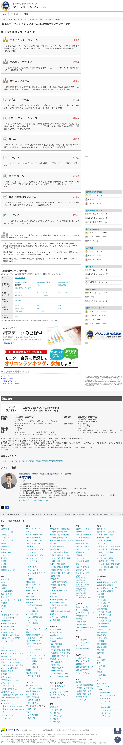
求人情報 (86, 730)
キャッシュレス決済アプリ (11, 629)
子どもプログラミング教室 (60, 677)
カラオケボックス (82, 697)
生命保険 (4, 558)
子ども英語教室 (56, 629)
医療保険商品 (102, 609)
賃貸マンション (7, 677)
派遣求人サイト (82, 570)
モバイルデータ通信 (105, 535)
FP (52, 644)
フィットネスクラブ (57, 686)
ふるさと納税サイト (34, 567)
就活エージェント (82, 529)
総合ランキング (20, 278)
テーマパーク (81, 700)
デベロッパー (19, 292)
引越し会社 (30, 582)
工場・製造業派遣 (82, 567)
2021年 (24, 461)
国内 (29, 709)
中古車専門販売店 (35, 605)
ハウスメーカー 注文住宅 (10, 698)
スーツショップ (56, 716)
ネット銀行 (5, 597)
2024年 (3, 461)
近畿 (59, 308)
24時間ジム (54, 689)
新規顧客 (18, 300)
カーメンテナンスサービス (36, 629)
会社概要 (24, 730)
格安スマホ (111, 541)
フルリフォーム (8, 378)
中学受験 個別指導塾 (58, 585)
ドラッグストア (56, 710)
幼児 (53, 632)
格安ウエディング (82, 661)
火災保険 (4, 549)
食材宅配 (29, 546)
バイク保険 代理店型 (105, 591)
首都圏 (5, 665)
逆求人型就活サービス (84, 535)
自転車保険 (5, 546)
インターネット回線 (105, 558)
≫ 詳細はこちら (7, 450)
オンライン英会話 (56, 638)
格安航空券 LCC (32, 697)
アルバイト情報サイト (84, 538)
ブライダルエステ (82, 640)
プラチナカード (107, 701)
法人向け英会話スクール (59, 674)
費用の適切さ (62, 285)
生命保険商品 (102, 618)
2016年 (60, 461)
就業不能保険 (102, 632)
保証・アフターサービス (23, 288)
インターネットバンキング (11, 600)
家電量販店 (18, 295)
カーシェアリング (33, 585)
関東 (59, 305)
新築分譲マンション (8, 692)
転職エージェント (82, 549)
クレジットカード (8, 618)
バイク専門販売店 (35, 617)
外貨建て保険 (102, 638)
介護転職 (79, 555)
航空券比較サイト (33, 691)
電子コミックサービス (35, 644)
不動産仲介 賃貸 (7, 671)
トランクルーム (32, 570)
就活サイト (80, 532)
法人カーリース (82, 607)
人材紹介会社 (81, 590)
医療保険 (4, 561)
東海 (37, 308)
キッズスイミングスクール (59, 695)
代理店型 (5, 535)
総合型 (30, 646)
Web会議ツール (82, 616)
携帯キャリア (102, 529)
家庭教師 (53, 614)
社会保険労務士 (64, 650)
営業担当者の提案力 (43, 282)
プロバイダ (101, 544)
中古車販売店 (31, 602)
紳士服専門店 (55, 713)
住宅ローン (5, 606)
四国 (100, 552)
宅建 (53, 647)
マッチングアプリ (82, 673)
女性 (37, 316)
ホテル (28, 712)
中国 (118, 549)
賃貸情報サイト (7, 674)
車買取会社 (30, 596)
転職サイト (80, 541)
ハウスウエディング (83, 658)
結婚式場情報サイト (83, 670)
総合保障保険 (102, 644)
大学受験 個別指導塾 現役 (60, 535)
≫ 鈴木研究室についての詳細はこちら (34, 500)
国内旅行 (31, 688)
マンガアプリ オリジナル (36, 655)
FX (2, 609)
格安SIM (102, 541)
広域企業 (102, 555)
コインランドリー (33, 544)
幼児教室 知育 (55, 620)
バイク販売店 (31, 614)
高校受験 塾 (54, 549)
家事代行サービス (33, 538)
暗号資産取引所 (7, 632)
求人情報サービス (82, 573)
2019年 (38, 461)
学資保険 (4, 567)
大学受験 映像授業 (57, 546)
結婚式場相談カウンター (85, 667)
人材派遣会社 (81, 594)
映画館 (78, 682)
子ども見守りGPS (33, 676)
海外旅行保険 (6, 552)
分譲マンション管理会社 (10, 662)
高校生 (54, 611)
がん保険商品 (102, 626)
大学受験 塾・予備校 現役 (60, 529)
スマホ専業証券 (7, 591)
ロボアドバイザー (8, 641)
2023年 (10, 461)
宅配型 (30, 579)
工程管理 (89, 248)
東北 (6, 706)
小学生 (67, 611)
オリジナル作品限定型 (36, 649)
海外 (35, 709)
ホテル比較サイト (33, 694)
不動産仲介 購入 (7, 656)
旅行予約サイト (32, 685)
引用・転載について (74, 730)
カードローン (6, 612)
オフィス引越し (32, 661)
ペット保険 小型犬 (104, 603)
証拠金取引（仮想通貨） (11, 638)
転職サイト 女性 (82, 544)
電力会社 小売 (31, 673)
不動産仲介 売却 (7, 651)
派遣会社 (79, 564)
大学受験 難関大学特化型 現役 (61, 541)
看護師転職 (80, 552)
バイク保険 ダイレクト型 (107, 588)
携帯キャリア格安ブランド (107, 532)
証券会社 (5, 585)
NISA (3, 582)
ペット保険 (5, 555)
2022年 (17, 461)
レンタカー (30, 588)
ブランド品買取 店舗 (34, 658)
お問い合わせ (61, 730)
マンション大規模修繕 (9, 668)
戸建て (15, 653)
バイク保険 (5, 538)
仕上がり (39, 285)
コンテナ (31, 576)
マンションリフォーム (11, 384)
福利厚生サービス (33, 670)
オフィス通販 (31, 664)
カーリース (30, 594)
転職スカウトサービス (84, 546)
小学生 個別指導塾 (57, 602)
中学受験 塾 (54, 579)
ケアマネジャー (66, 653)
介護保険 (100, 641)
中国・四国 (18, 311)
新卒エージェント (82, 585)
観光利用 (31, 718)
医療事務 (58, 644)
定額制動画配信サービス (35, 635)
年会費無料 (6, 621)
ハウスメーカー (8, 715)
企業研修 (79, 619)
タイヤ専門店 (55, 722)
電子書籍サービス (33, 641)
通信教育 (53, 608)
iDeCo (99, 672)
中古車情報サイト (33, 599)
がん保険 (4, 564)
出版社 (30, 652)
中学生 (60, 611)
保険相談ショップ (8, 570)
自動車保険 (5, 529)
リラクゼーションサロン (59, 692)
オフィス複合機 (32, 667)
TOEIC (54, 650)
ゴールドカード (8, 626)
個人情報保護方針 (49, 730)
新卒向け (80, 630)
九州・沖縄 (55, 561)
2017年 (53, 461)
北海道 (54, 552)
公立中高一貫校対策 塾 (58, 591)
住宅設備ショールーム (9, 680)
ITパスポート (63, 656)
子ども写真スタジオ (34, 638)
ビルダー (5, 703)
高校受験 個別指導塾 (58, 564)
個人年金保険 (102, 647)
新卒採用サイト (82, 581)
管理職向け (81, 625)
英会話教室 (54, 635)
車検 (28, 626)
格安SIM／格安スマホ (105, 538)
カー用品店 (54, 719)
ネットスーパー (32, 558)
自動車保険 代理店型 (105, 585)
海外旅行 (40, 688)
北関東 (12, 706)
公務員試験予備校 (56, 671)
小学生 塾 (53, 596)
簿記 (58, 647)
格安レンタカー (32, 591)
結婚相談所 (80, 664)
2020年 (31, 461)
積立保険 (100, 653)
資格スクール (55, 659)
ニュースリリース (35, 730)
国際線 (37, 700)
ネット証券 (5, 579)
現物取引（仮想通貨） (11, 635)
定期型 (108, 612)
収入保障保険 (104, 623)
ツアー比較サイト (33, 703)
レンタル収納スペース (36, 573)
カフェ (28, 632)
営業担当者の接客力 (21, 282)
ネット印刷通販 (82, 610)
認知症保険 (101, 635)
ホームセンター (63, 292)
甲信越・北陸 (63, 555)
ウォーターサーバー (34, 529)
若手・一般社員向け (85, 628)
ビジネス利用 (33, 715)
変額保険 (100, 650)
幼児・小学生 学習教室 (58, 617)
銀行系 (5, 615)
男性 (16, 316)
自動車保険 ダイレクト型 (107, 582)
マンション (6, 653)
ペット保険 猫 (102, 606)
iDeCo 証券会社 (7, 594)
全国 (89, 694)
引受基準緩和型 (105, 615)
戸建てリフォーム (9, 381)
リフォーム (5, 683)
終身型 (101, 612)
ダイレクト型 (7, 532)
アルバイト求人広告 (83, 597)
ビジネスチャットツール (85, 613)
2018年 (46, 461)
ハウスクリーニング (34, 541)
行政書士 (54, 653)
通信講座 (53, 641)
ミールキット (31, 552)
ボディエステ (81, 646)
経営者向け (81, 622)
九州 (21, 665)
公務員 (54, 656)
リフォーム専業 (41, 292)
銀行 (4, 588)
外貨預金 (4, 603)
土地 (21, 653)
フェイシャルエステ (83, 643)
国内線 (30, 700)
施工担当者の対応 (64, 282)
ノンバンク (13, 615)
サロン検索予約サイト (84, 649)
